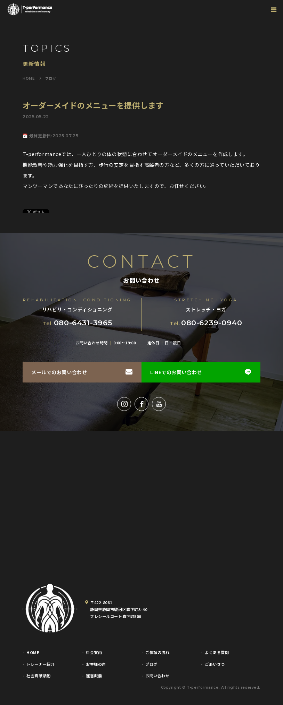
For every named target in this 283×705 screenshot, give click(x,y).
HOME (32, 652)
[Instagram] (124, 404)
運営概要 (94, 676)
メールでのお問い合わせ (59, 372)
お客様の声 (96, 664)
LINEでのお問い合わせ (176, 372)
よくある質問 (217, 652)
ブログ (151, 664)
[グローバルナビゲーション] (273, 9)
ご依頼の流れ (157, 652)
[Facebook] (141, 404)
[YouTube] (159, 404)
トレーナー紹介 (40, 664)
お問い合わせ (157, 676)
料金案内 (94, 652)
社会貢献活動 (38, 676)
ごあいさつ (215, 664)
